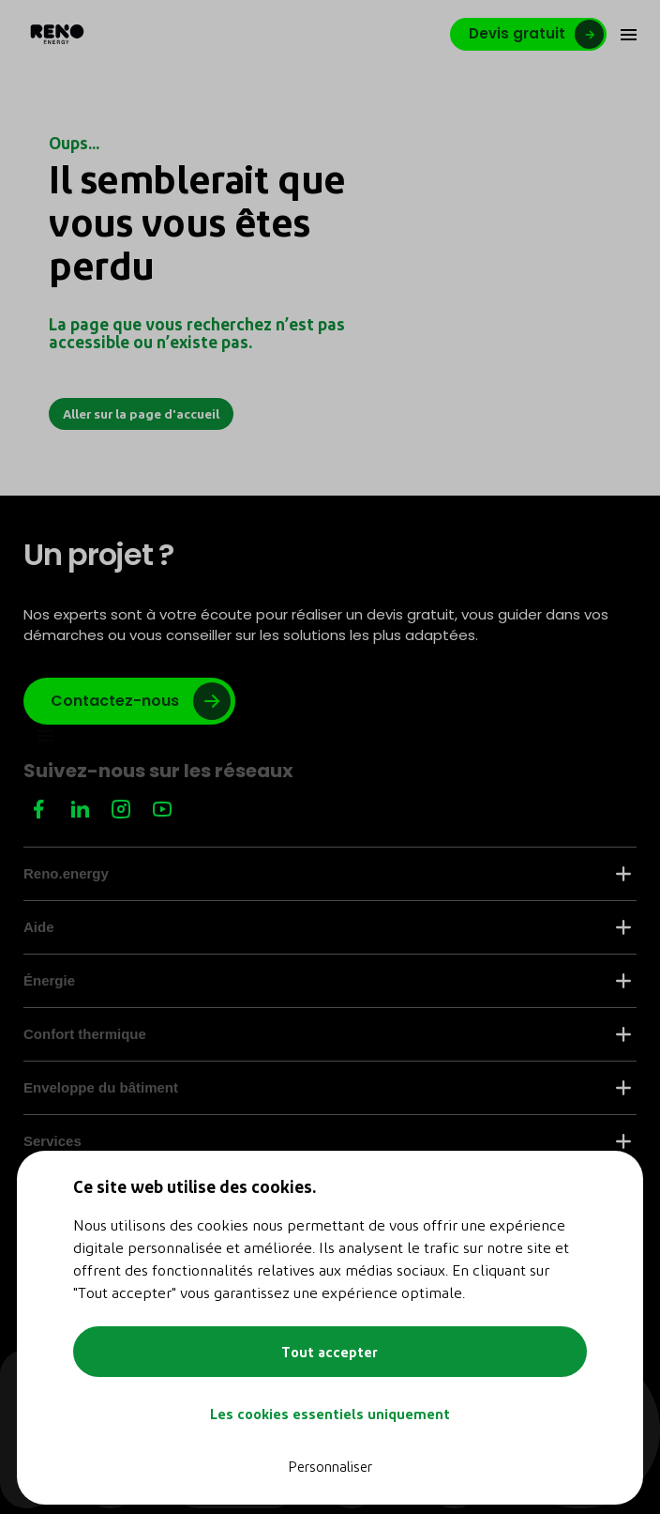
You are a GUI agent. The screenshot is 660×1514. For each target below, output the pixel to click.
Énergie (327, 980)
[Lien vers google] (129, 701)
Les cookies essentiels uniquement (330, 1413)
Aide (327, 927)
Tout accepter (329, 1351)
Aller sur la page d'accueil (141, 413)
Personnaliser (330, 1466)
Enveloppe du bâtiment (327, 1087)
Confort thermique (327, 1034)
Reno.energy (327, 873)
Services (327, 1141)
